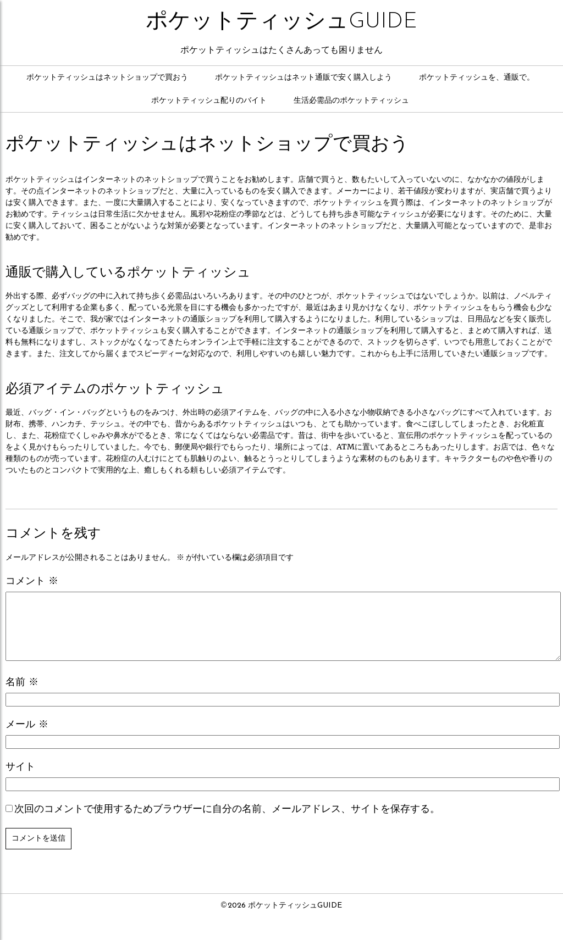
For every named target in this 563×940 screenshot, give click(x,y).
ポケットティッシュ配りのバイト (209, 101)
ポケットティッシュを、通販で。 (476, 78)
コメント (31, 581)
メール (26, 738)
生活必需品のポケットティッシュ (351, 101)
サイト (20, 780)
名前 (21, 696)
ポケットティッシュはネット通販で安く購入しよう (303, 78)
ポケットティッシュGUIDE (281, 22)
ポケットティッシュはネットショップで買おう (107, 78)
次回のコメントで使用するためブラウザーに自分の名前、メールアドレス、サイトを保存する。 (227, 822)
